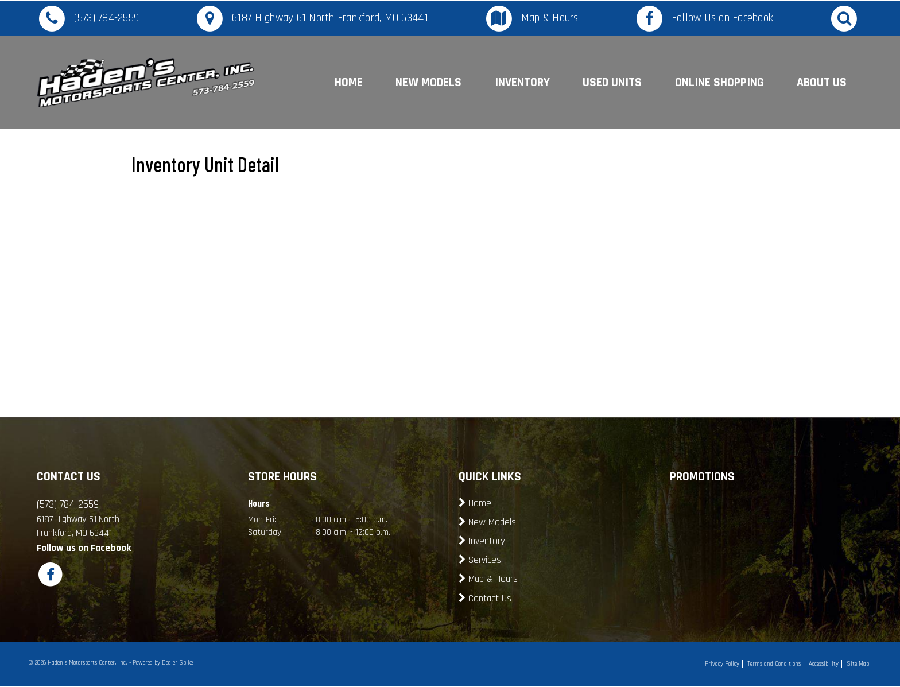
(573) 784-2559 (106, 18)
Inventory (522, 82)
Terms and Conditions (774, 664)
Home (349, 82)
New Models (428, 82)
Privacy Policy (722, 664)
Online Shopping (719, 82)
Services (484, 560)
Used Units (612, 82)
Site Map (858, 664)
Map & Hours (550, 18)
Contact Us (489, 598)
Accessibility (824, 664)
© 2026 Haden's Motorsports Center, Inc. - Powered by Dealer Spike (110, 663)
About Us (822, 82)
